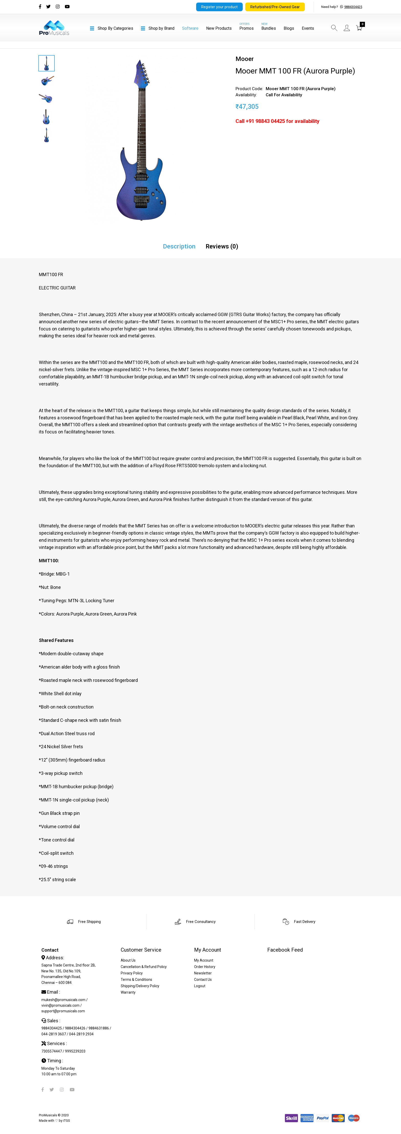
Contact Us (203, 979)
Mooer (245, 59)
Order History (204, 967)
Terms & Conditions (136, 979)
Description (179, 246)
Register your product (219, 7)
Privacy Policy (132, 973)
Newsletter (203, 973)
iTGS (66, 1120)
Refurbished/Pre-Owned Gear (275, 7)
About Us (128, 960)
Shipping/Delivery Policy (140, 986)
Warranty (128, 992)
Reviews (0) (222, 246)
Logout (199, 986)
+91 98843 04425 (265, 121)
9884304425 (353, 7)
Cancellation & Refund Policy (144, 967)
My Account (203, 960)
